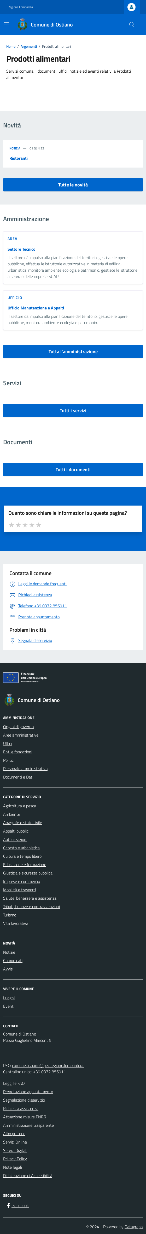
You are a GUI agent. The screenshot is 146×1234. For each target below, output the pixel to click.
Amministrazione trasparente (28, 1125)
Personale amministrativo (25, 768)
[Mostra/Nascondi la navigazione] (6, 24)
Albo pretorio (14, 1133)
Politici (8, 760)
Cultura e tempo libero (22, 856)
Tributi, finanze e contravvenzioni (31, 906)
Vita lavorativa (15, 923)
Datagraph (134, 1227)
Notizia (14, 148)
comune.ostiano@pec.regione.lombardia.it (48, 1065)
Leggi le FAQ (14, 1083)
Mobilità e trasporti (19, 890)
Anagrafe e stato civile (22, 822)
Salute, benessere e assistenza (29, 898)
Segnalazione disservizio (24, 1100)
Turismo (9, 915)
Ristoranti (18, 158)
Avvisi (8, 969)
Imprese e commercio (21, 881)
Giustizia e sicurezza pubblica (27, 873)
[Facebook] (17, 1205)
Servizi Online (15, 1142)
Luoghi (9, 998)
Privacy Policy (15, 1159)
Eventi (8, 1006)
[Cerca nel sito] (132, 24)
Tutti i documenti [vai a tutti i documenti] (73, 469)
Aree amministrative (20, 735)
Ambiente (11, 814)
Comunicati (12, 960)
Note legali (12, 1167)
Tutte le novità (73, 184)
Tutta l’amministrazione (73, 351)
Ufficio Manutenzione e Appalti (36, 308)
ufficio (15, 297)
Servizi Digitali (15, 1150)
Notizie (9, 952)
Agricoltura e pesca (19, 806)
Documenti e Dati (18, 777)
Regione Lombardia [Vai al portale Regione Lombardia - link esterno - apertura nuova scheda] (20, 7)
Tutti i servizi (73, 410)
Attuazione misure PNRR (24, 1117)
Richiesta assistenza (20, 1108)
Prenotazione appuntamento (28, 1091)
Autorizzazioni (15, 839)
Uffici (7, 743)
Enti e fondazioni (17, 752)
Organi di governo (18, 726)
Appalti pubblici (16, 831)
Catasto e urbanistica (21, 848)
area (12, 238)
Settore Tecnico (22, 249)
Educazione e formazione (24, 864)
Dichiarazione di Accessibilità (27, 1175)
